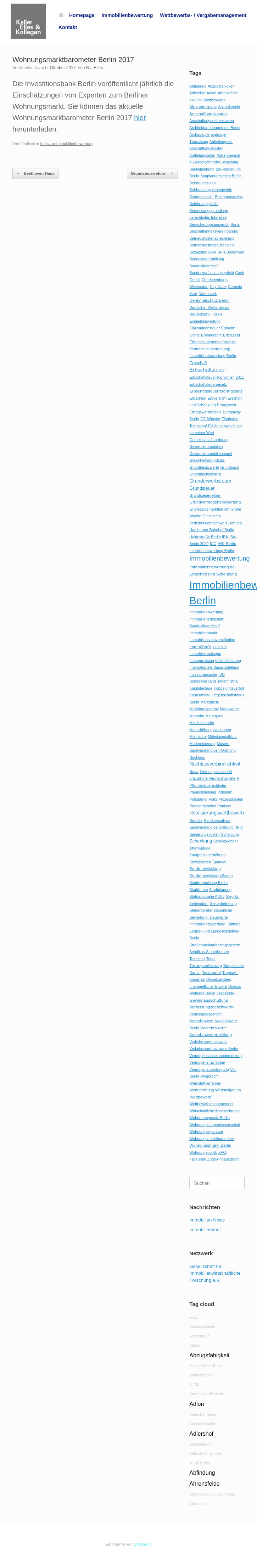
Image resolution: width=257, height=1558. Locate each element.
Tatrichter (197, 959)
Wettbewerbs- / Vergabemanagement (203, 15)
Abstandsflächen (203, 1423)
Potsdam (224, 792)
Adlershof (197, 93)
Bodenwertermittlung (206, 259)
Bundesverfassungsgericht (211, 273)
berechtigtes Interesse (208, 217)
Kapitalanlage (200, 688)
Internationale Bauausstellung (214, 667)
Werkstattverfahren (205, 1083)
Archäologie (199, 134)
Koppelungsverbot (229, 688)
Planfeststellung (202, 792)
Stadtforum (198, 889)
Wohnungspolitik (203, 1152)
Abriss (194, 1345)
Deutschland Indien (205, 314)
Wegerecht (209, 1076)
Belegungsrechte (229, 197)
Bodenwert (236, 252)
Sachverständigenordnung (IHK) (216, 827)
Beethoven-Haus (35, 174)
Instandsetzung (228, 660)
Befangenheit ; (201, 197)
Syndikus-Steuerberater (209, 952)
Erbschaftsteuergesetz (208, 384)
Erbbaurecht (211, 335)
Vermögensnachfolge (207, 1062)
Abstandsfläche (202, 1326)
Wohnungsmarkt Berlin (210, 1145)
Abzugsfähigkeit (221, 86)
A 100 (194, 1384)
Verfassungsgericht (205, 1014)
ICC (213, 543)
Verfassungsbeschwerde (211, 1007)
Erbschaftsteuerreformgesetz (215, 391)
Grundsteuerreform (152, 174)
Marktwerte (229, 709)
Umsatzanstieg (218, 979)
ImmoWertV (200, 646)
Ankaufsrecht (229, 107)
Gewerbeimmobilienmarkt (210, 453)
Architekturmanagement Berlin (214, 128)
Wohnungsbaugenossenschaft (214, 1125)
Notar (194, 771)
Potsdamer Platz (203, 799)
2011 (193, 1317)
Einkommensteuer (204, 328)
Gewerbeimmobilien (206, 446)
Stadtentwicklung (204, 868)
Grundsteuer (201, 488)
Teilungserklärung (205, 965)
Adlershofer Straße (205, 1453)
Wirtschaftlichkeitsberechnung (214, 1111)
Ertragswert (226, 405)
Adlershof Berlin (202, 1414)
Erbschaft (198, 362)
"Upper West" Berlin (206, 1366)
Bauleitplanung (201, 169)
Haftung (235, 523)
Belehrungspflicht (203, 203)
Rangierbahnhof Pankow (210, 806)
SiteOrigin (143, 1544)
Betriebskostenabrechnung (211, 238)
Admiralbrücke (201, 1375)
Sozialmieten (200, 862)
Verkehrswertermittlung (210, 1034)
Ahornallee (198, 1504)
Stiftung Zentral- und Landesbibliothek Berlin (214, 931)
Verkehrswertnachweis (208, 1042)
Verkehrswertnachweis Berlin (213, 1048)
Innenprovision (201, 660)
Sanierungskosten (204, 834)
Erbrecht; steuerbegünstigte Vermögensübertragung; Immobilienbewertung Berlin (212, 349)
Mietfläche (198, 736)
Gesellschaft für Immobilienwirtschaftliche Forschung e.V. (215, 1273)
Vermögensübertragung (209, 1069)
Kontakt (67, 27)
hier (140, 118)
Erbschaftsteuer (207, 370)
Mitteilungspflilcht (222, 736)
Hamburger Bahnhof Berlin (211, 530)
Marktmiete (209, 702)
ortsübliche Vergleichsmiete (212, 778)
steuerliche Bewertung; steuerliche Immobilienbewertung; (210, 917)
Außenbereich (228, 155)
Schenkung (200, 841)
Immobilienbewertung (127, 15)
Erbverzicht (216, 398)
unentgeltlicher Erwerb (208, 986)
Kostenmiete (199, 695)
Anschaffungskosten (208, 113)
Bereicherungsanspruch (209, 224)
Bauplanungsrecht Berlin (220, 176)
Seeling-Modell (226, 841)
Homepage (76, 15)
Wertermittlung (201, 1090)
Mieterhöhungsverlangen (210, 730)
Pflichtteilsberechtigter (207, 785)
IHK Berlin (227, 543)
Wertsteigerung (228, 1090)
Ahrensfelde (228, 93)
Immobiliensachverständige (212, 640)
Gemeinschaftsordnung (208, 440)
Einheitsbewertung (204, 321)
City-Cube (218, 286)
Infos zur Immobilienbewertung (66, 143)
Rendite (195, 820)
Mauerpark (214, 716)
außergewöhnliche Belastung (213, 162)
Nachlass (197, 757)
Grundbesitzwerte (204, 467)
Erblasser (231, 335)
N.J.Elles (94, 67)
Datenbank (208, 293)
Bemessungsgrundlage (208, 210)
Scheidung (230, 834)
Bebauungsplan (202, 183)
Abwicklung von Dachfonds (212, 1494)
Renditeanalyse (217, 820)
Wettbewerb (200, 1097)
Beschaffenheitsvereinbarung (213, 231)
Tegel (210, 959)
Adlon (211, 93)
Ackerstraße (199, 1336)
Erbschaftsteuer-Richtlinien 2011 (216, 377)
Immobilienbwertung (206, 612)
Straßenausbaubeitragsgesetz (214, 945)
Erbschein (197, 398)
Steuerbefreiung (223, 903)
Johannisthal (228, 681)
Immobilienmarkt (203, 633)
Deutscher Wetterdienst (209, 307)
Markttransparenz (204, 709)
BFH (221, 252)
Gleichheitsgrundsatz (207, 460)
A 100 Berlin (199, 1463)
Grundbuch (229, 467)
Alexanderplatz (203, 106)
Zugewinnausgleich (223, 1159)
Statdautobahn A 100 (206, 896)
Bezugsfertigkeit (202, 252)
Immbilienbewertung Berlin (211, 551)
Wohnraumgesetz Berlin (209, 1117)
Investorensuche (203, 674)
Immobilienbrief (204, 1229)
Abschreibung (200, 1444)
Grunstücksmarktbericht (209, 509)
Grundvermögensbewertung (215, 502)
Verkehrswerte (213, 1027)
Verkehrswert (201, 1020)
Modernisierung (202, 743)
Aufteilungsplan (202, 155)
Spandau (220, 862)
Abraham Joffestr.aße (207, 1394)
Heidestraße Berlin (204, 537)
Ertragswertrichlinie (205, 412)
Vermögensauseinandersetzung (215, 1055)
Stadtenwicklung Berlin (208, 882)
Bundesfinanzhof (203, 266)
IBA (225, 537)
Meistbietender (201, 722)
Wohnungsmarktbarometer (211, 1138)
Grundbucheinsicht (205, 474)
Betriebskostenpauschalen (211, 245)
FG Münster (210, 419)
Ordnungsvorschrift (216, 771)
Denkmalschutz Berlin (209, 300)
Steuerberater (200, 910)
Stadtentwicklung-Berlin (211, 875)
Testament (211, 972)
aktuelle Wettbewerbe (207, 100)
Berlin (235, 224)
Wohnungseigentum (206, 1131)
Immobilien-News (207, 1220)
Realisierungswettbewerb (216, 813)
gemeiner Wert (201, 432)
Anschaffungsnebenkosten (211, 120)
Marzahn (196, 716)
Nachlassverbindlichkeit (214, 764)
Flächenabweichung (225, 426)
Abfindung (197, 86)
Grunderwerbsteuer (210, 481)
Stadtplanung (220, 889)
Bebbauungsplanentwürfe (210, 190)
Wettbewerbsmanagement (211, 1104)
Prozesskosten (230, 799)
